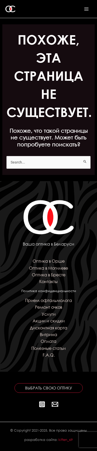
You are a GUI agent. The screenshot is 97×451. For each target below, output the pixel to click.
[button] (48, 388)
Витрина (48, 334)
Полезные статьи (48, 348)
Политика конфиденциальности (48, 291)
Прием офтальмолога (48, 300)
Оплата (48, 341)
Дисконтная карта (48, 327)
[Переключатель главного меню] (86, 8)
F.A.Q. (49, 355)
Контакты (48, 281)
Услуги (49, 314)
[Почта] (55, 404)
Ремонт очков (48, 307)
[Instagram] (42, 404)
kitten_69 (65, 440)
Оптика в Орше (49, 261)
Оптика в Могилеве (48, 268)
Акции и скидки (49, 320)
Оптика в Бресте (48, 274)
